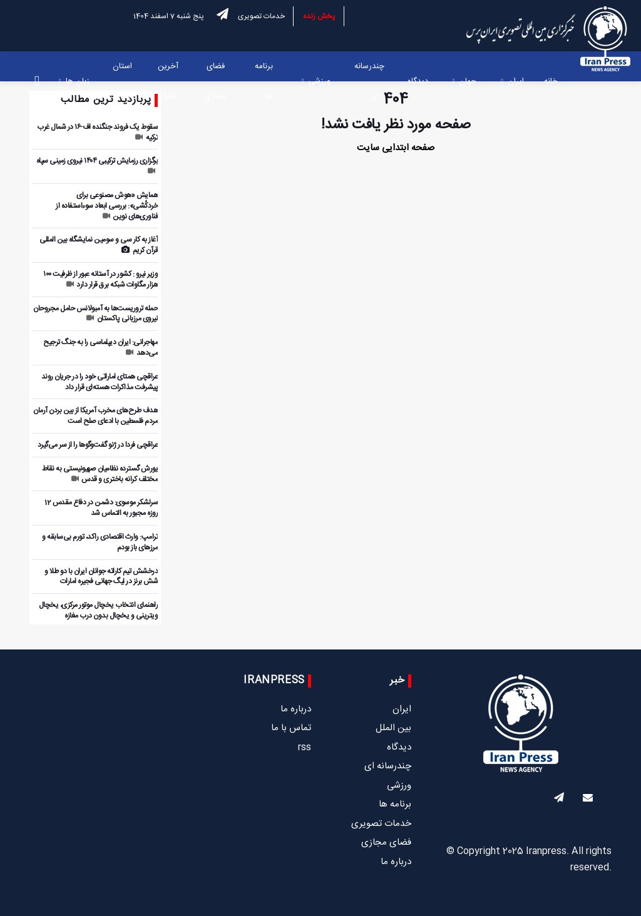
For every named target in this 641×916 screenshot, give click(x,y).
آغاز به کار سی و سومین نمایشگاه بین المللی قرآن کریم (98, 245)
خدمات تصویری (261, 16)
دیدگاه (418, 81)
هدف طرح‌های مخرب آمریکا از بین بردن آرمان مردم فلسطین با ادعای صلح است (95, 415)
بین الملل (393, 728)
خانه (551, 81)
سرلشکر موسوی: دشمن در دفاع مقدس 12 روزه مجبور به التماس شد (101, 507)
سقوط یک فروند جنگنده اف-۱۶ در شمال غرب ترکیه (97, 132)
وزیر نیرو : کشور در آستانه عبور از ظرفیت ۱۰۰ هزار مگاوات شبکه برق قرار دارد (100, 279)
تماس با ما (291, 728)
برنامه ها (264, 81)
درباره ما (396, 862)
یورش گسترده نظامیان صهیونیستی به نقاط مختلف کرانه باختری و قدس (100, 474)
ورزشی (319, 81)
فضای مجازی (216, 81)
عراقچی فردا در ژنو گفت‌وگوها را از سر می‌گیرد (98, 445)
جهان (467, 81)
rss (304, 747)
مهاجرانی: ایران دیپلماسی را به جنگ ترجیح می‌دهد (100, 347)
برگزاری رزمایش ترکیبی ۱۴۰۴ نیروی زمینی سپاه (97, 165)
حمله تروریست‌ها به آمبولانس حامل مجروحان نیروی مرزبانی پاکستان (95, 313)
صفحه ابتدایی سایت (395, 148)
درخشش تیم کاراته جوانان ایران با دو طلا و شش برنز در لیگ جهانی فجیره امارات (101, 576)
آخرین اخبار (168, 81)
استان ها (122, 81)
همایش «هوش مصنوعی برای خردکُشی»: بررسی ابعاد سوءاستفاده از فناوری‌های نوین (107, 206)
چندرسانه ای (369, 81)
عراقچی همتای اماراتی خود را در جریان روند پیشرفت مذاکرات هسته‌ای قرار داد (99, 382)
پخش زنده (319, 16)
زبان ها (78, 81)
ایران (516, 81)
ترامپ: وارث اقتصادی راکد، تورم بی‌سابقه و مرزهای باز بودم (100, 542)
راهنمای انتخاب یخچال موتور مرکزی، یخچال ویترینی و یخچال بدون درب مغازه (98, 610)
